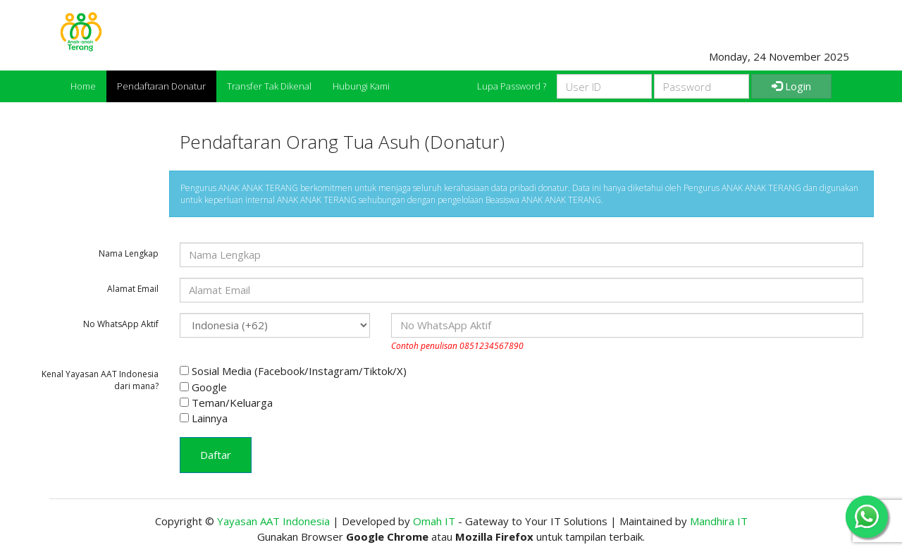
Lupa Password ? (511, 86)
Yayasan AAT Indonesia (273, 521)
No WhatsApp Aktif (121, 324)
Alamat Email (133, 289)
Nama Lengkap (129, 253)
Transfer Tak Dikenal (269, 86)
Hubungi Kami (361, 86)
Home (83, 86)
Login (791, 86)
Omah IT (434, 521)
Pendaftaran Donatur (161, 86)
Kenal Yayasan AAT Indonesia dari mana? (100, 380)
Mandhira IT (719, 521)
